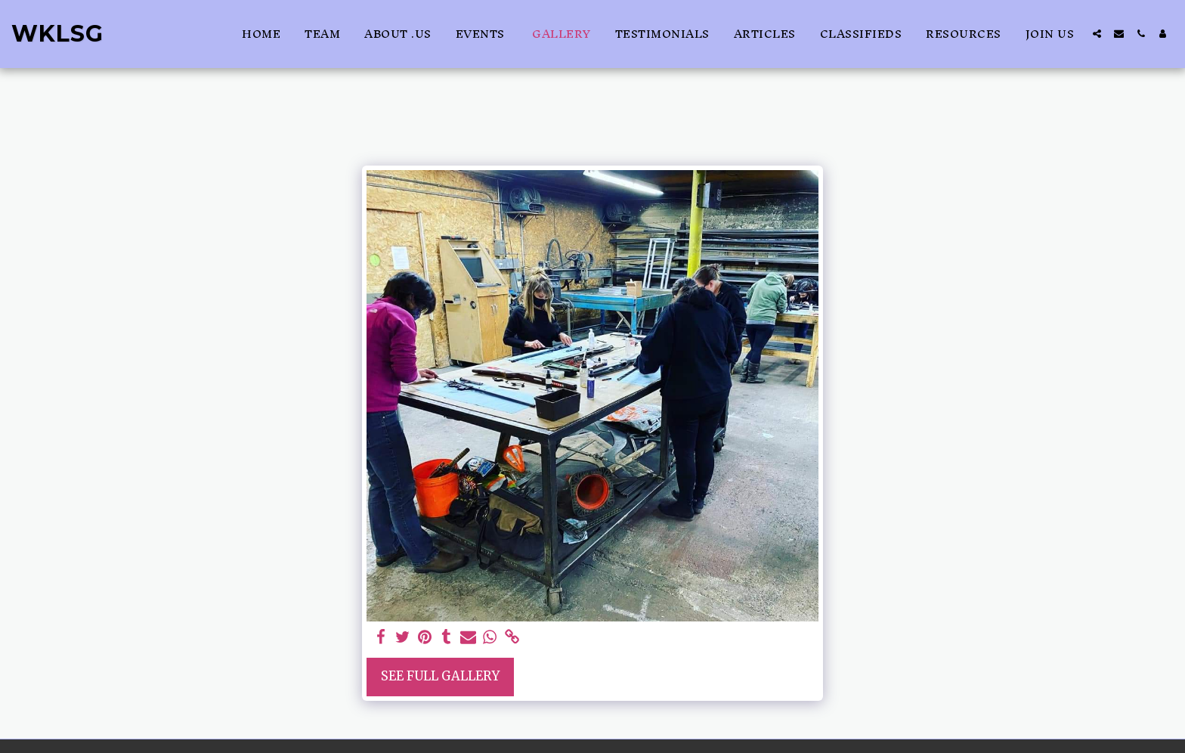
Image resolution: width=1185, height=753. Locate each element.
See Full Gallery (440, 676)
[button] (1097, 34)
